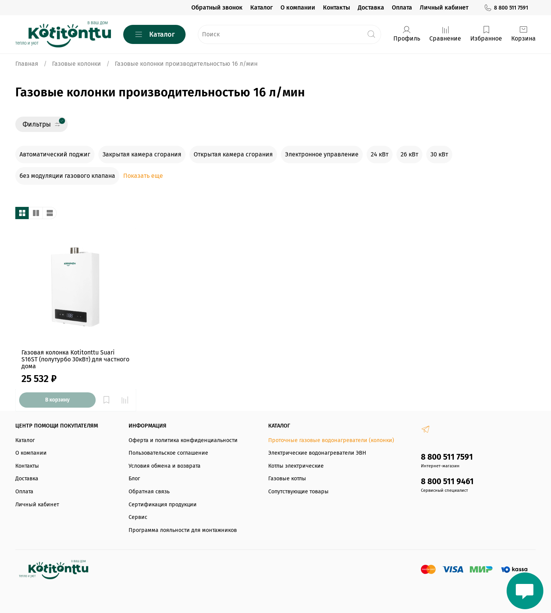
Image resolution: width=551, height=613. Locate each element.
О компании (297, 7)
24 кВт (379, 154)
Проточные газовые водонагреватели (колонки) (331, 440)
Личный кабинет (444, 7)
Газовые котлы (287, 478)
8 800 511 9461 (447, 481)
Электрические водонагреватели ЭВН (317, 453)
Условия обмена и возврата (165, 466)
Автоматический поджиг (55, 154)
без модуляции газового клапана (67, 175)
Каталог (261, 7)
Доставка (371, 7)
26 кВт (409, 154)
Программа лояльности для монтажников (183, 530)
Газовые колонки (76, 63)
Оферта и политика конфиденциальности (183, 440)
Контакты (336, 7)
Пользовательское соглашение (168, 453)
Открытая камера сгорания (233, 154)
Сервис (138, 517)
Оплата (402, 7)
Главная (26, 63)
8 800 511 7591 (506, 8)
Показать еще (143, 175)
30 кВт (439, 154)
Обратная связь (149, 491)
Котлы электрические (296, 466)
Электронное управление (322, 154)
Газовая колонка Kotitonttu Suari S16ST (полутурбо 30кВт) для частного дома (75, 359)
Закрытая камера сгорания (142, 154)
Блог (134, 478)
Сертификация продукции (163, 504)
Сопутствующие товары (298, 491)
